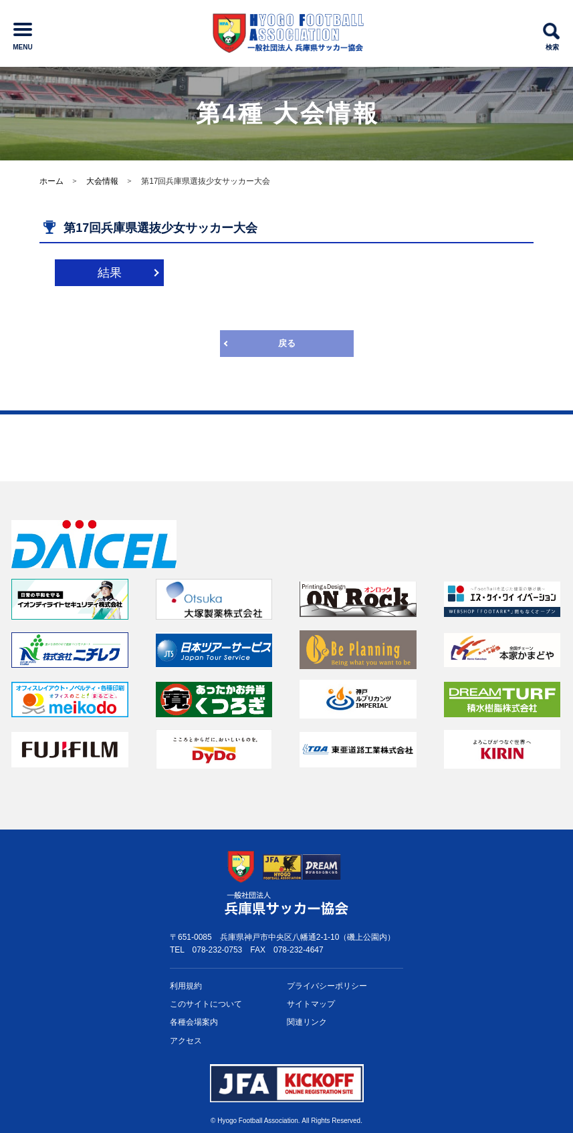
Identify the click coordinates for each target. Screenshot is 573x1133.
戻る (287, 343)
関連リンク (307, 1022)
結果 (110, 272)
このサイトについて (206, 1004)
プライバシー (327, 986)
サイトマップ (311, 1004)
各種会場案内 (194, 1022)
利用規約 (186, 986)
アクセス (186, 1040)
